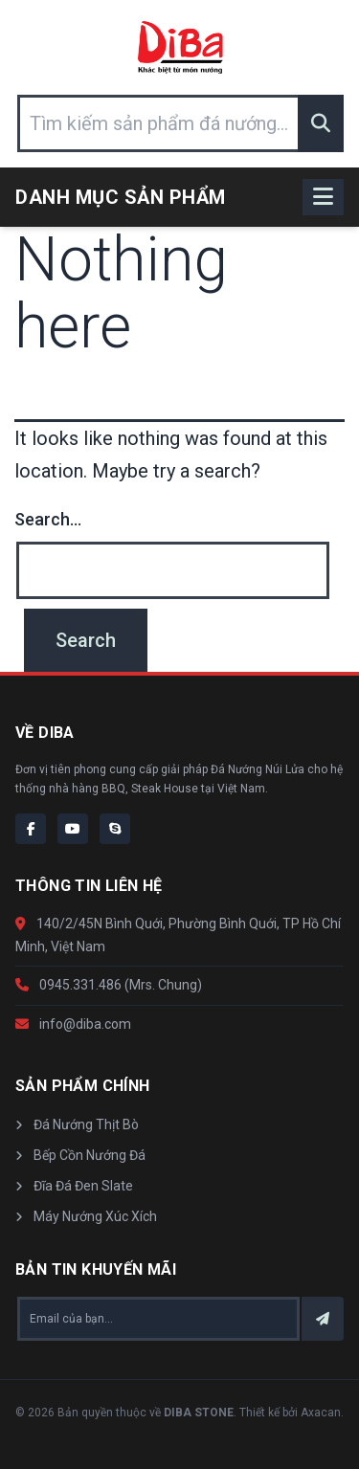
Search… (47, 519)
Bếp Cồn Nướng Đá (80, 1155)
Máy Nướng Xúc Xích (86, 1216)
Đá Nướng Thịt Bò (77, 1124)
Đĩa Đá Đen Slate (74, 1185)
